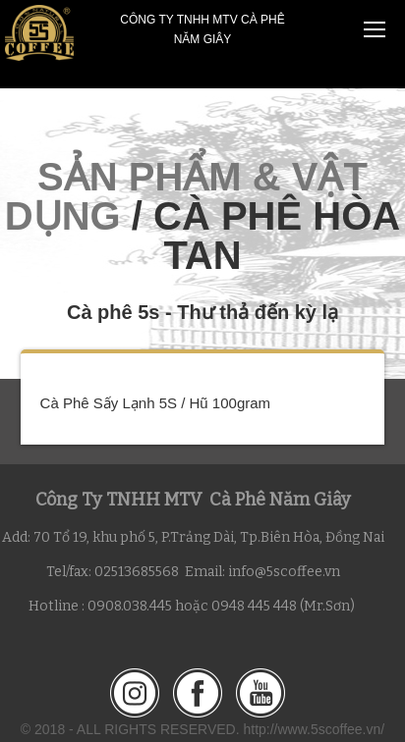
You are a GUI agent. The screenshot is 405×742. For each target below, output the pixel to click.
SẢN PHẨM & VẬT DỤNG (186, 196)
